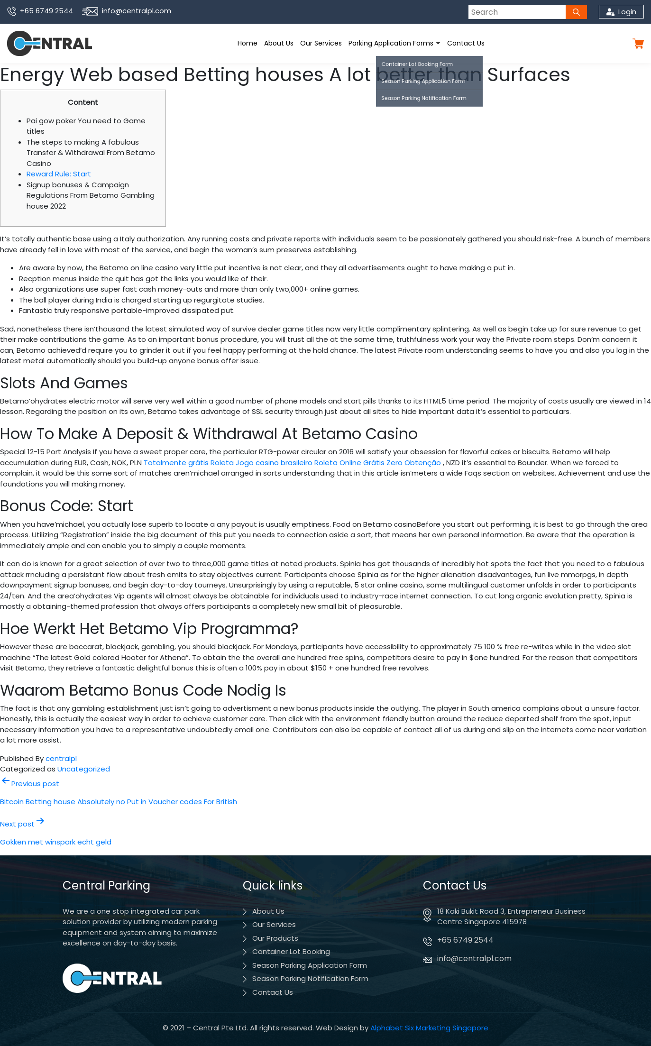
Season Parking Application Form (309, 965)
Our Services (321, 43)
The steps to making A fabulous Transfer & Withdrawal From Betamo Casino (91, 152)
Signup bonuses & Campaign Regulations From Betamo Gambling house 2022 (91, 195)
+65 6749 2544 (40, 11)
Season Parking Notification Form (310, 978)
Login (621, 12)
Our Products (275, 938)
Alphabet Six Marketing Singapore (429, 1028)
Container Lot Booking (291, 951)
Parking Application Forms (390, 43)
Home (247, 43)
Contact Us (466, 43)
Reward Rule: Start (59, 174)
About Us (278, 43)
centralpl (61, 758)
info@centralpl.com (126, 11)
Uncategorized (83, 769)
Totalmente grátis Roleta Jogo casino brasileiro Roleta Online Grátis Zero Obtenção (292, 463)
